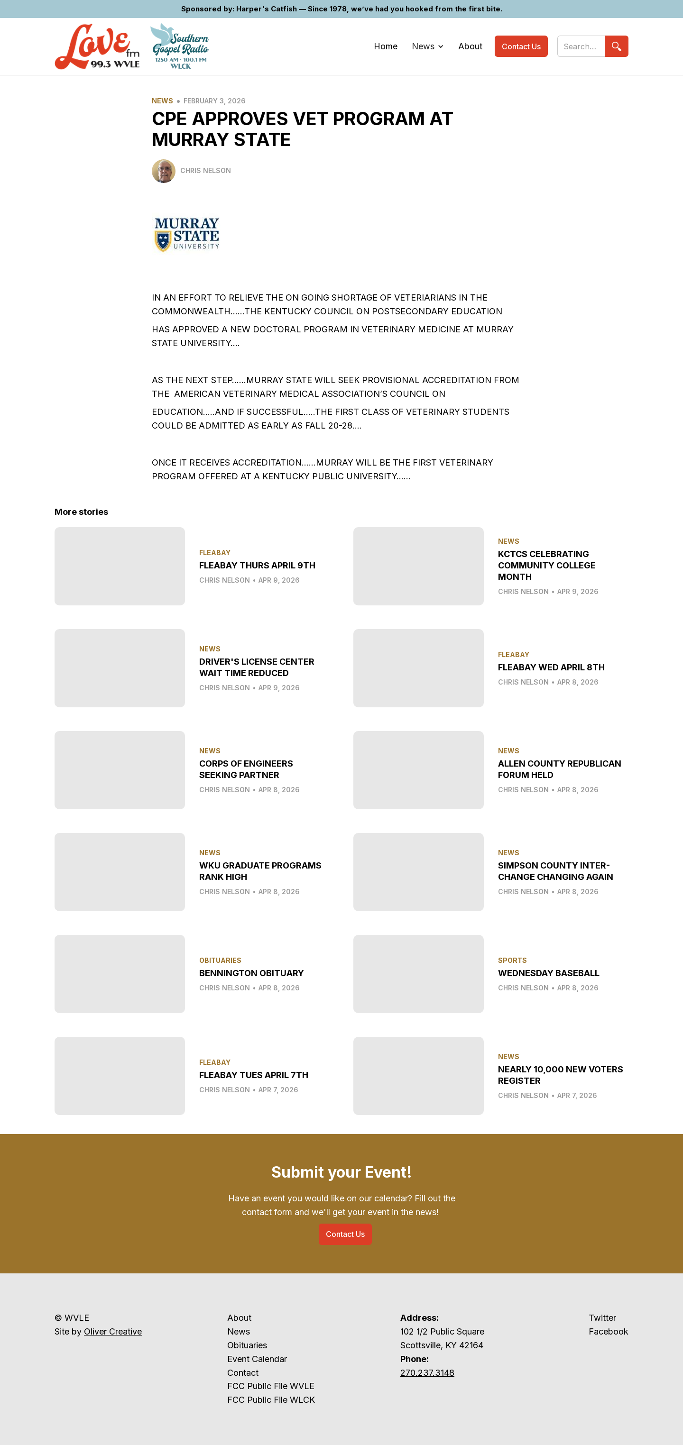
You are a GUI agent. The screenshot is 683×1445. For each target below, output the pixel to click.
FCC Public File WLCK (271, 1400)
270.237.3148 (427, 1373)
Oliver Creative (113, 1331)
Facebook (608, 1331)
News (162, 101)
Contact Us (521, 46)
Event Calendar (257, 1359)
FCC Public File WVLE (270, 1386)
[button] (427, 46)
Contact (242, 1373)
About (239, 1318)
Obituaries (247, 1345)
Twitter (602, 1318)
